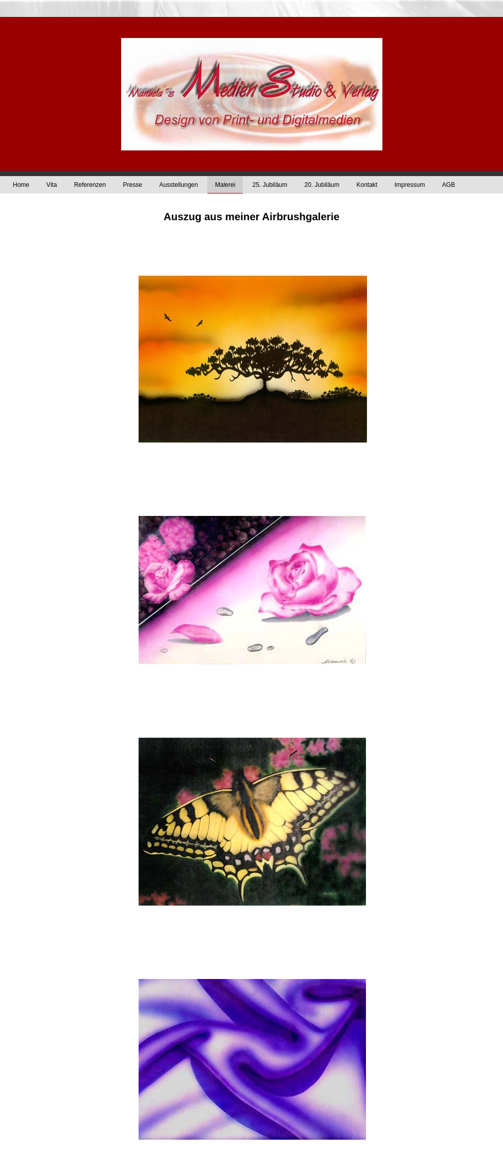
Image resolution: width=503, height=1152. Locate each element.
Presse (132, 184)
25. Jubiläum (270, 184)
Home (21, 184)
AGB (448, 184)
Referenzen (90, 184)
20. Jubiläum (321, 184)
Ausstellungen (178, 184)
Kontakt (366, 184)
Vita (51, 184)
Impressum (410, 184)
